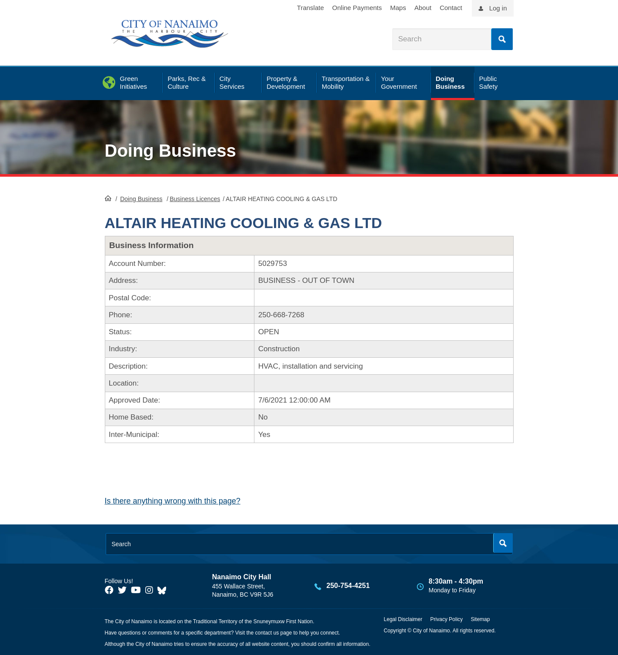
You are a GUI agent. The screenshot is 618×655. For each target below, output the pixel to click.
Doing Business (170, 150)
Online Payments (357, 7)
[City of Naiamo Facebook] (109, 590)
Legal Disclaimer (403, 619)
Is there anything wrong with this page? (173, 501)
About (422, 7)
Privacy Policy (446, 619)
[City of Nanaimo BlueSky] (163, 590)
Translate (310, 7)
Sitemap (480, 619)
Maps (398, 7)
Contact (451, 7)
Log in (498, 8)
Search (502, 39)
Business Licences (195, 198)
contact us (267, 633)
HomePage (108, 198)
